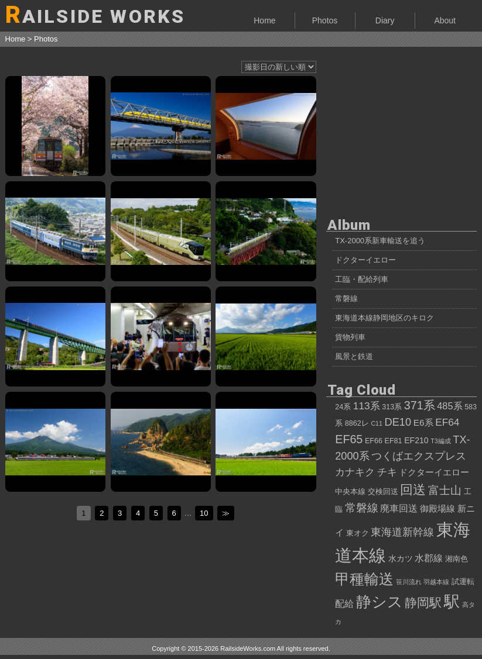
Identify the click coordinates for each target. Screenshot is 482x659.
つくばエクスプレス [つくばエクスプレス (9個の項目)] (418, 456)
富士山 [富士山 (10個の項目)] (445, 490)
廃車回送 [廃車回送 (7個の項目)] (399, 508)
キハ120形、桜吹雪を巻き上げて (55, 126)
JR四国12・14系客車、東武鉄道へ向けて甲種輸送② (55, 231)
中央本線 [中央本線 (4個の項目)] (350, 492)
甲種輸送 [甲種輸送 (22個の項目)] (364, 579)
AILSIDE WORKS (95, 15)
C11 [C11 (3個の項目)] (376, 423)
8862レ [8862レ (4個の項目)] (357, 423)
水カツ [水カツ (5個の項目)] (400, 558)
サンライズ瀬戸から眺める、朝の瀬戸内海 (266, 126)
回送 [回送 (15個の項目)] (413, 489)
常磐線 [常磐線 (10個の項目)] (361, 508)
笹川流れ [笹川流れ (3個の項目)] (409, 581)
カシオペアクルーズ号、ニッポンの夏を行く (266, 442)
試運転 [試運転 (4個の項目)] (463, 582)
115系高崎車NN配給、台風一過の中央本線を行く (55, 337)
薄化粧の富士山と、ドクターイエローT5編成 (161, 126)
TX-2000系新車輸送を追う (380, 240)
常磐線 (346, 298)
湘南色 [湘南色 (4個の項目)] (456, 559)
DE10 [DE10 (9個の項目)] (398, 422)
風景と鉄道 (354, 356)
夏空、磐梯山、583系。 (55, 442)
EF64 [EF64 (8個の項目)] (447, 422)
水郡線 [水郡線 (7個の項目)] (429, 558)
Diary (385, 20)
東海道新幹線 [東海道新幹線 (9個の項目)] (402, 532)
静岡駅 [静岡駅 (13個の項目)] (423, 602)
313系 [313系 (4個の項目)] (392, 407)
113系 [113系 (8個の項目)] (366, 406)
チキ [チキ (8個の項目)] (387, 472)
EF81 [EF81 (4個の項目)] (393, 441)
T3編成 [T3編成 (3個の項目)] (440, 440)
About (445, 20)
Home (264, 20)
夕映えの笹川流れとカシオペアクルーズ (161, 442)
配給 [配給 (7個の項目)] (344, 603)
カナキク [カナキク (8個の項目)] (355, 472)
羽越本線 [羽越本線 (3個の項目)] (436, 581)
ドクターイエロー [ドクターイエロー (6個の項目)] (434, 472)
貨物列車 (350, 337)
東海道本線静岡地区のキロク (384, 317)
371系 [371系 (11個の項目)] (419, 405)
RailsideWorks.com (247, 648)
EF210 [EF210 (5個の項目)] (416, 440)
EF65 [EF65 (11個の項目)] (349, 439)
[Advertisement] (401, 129)
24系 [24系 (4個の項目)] (343, 407)
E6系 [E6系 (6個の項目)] (423, 422)
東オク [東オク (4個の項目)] (357, 533)
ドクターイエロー (365, 260)
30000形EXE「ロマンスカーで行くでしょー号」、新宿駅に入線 (161, 337)
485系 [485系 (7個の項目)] (449, 406)
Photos (325, 20)
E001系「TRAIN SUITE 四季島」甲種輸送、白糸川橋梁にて (266, 231)
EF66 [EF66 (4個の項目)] (373, 441)
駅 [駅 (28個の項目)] (452, 601)
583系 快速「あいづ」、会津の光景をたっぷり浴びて (266, 337)
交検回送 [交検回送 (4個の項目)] (383, 492)
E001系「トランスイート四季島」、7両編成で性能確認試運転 (161, 231)
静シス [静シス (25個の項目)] (379, 602)
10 (204, 513)
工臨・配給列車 (361, 279)
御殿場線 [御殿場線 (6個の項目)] (437, 508)
